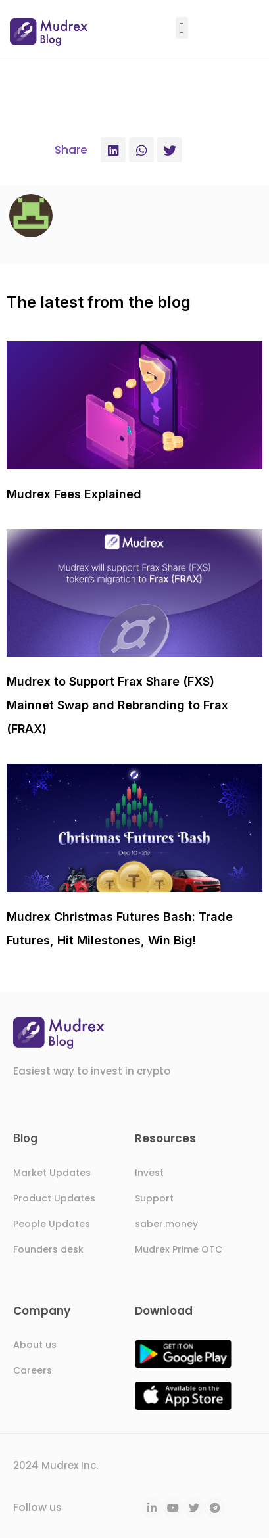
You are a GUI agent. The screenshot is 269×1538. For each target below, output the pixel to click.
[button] (182, 28)
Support (154, 1198)
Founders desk (48, 1249)
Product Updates (54, 1198)
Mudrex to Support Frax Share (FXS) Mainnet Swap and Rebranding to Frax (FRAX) (117, 704)
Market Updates (52, 1172)
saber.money (166, 1223)
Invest (149, 1172)
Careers (32, 1370)
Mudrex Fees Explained (74, 494)
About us (35, 1344)
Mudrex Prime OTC (178, 1249)
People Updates (51, 1223)
